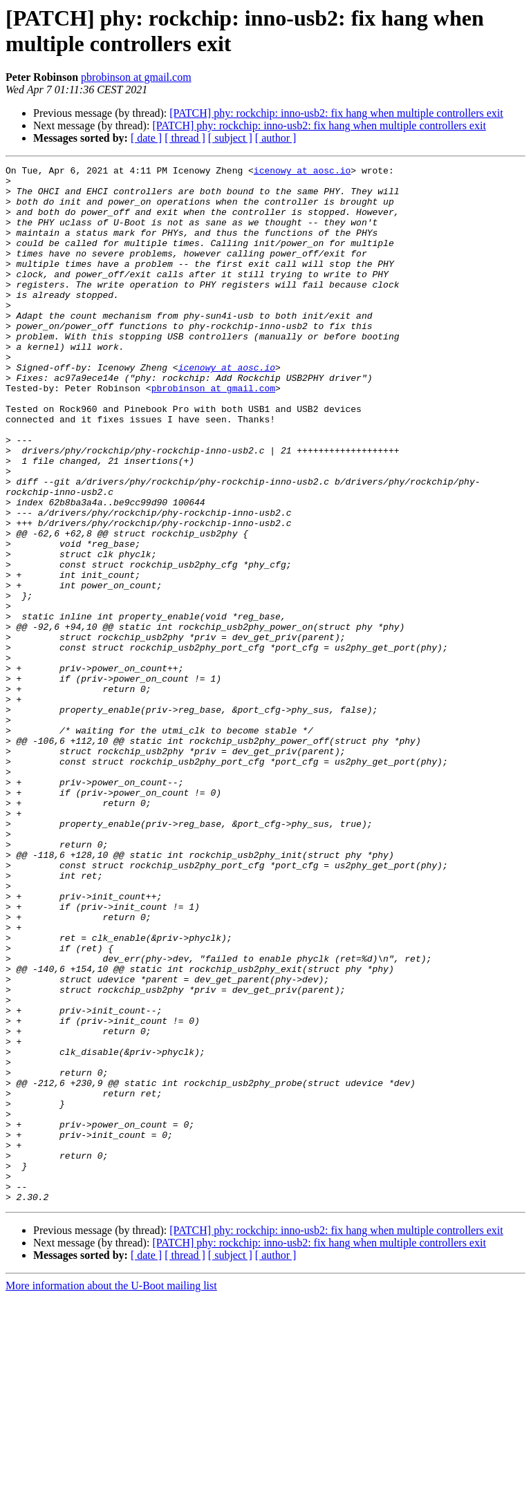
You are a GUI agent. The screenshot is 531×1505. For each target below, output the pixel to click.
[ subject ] (230, 138)
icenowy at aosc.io (302, 172)
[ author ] (276, 138)
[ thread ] (185, 138)
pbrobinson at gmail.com (136, 77)
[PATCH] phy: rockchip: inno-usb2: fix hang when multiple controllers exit (336, 113)
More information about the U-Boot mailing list (111, 1493)
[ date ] (146, 138)
